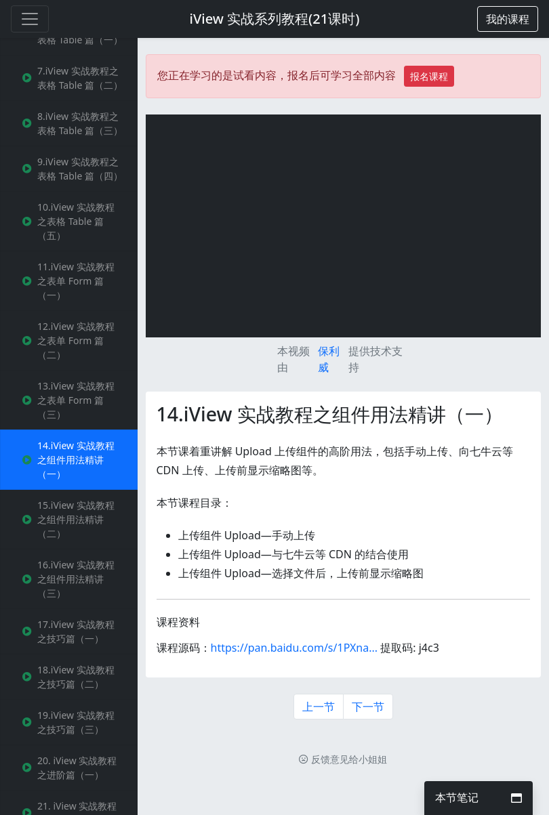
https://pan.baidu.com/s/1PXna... (294, 647)
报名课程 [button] (429, 76)
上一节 (318, 706)
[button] (507, 19)
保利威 (329, 359)
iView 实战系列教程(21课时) (275, 18)
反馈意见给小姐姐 (343, 759)
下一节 (368, 706)
